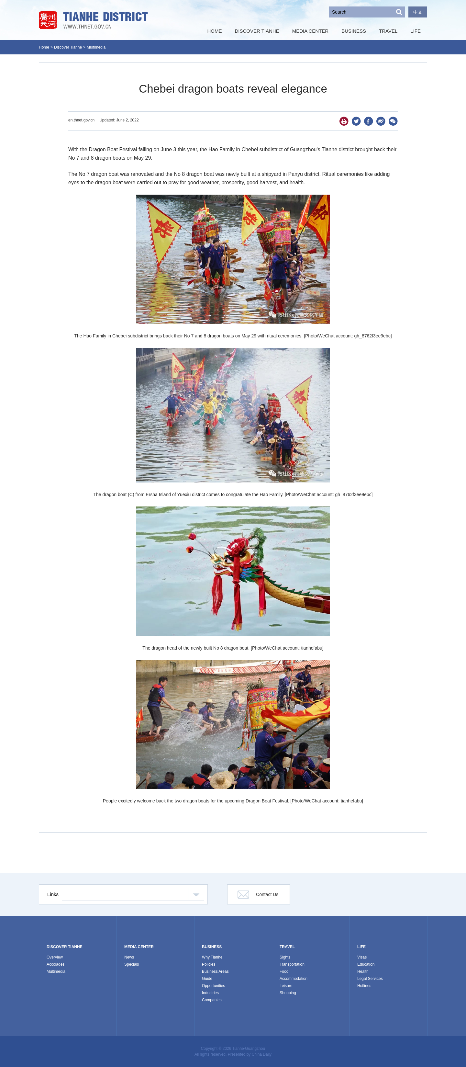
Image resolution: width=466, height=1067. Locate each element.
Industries (210, 993)
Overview (55, 957)
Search (399, 11)
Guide (207, 978)
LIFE (361, 947)
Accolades (55, 964)
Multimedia (96, 47)
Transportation (292, 964)
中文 (417, 12)
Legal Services (370, 978)
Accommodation (293, 978)
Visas (362, 957)
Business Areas (215, 971)
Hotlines (364, 985)
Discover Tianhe (68, 47)
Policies (208, 964)
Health (363, 971)
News (129, 957)
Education (365, 964)
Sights (285, 957)
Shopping (288, 993)
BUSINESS (212, 947)
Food (284, 971)
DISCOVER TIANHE (65, 947)
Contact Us (267, 894)
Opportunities (213, 985)
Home (44, 47)
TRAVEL (287, 947)
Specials (131, 964)
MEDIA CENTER (139, 947)
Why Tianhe (212, 957)
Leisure (286, 985)
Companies (212, 1000)
